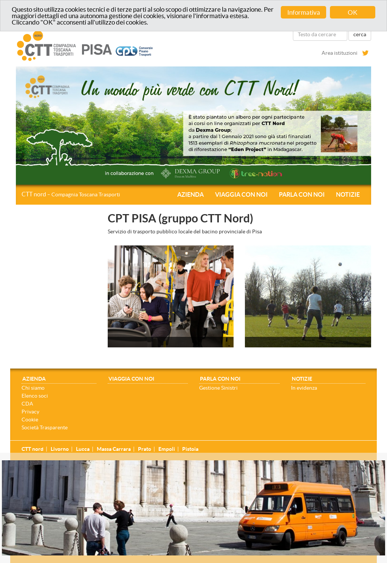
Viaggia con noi (241, 194)
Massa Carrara (114, 449)
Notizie (348, 194)
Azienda (190, 194)
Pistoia (190, 449)
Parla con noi (302, 194)
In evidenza (304, 388)
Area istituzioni (340, 53)
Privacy (30, 412)
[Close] (383, 464)
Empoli (166, 449)
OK (353, 12)
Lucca (83, 449)
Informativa (303, 12)
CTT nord (71, 194)
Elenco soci (35, 396)
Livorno (60, 449)
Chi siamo (33, 388)
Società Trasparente (45, 427)
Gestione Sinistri (218, 388)
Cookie (30, 419)
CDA (27, 404)
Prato (144, 449)
